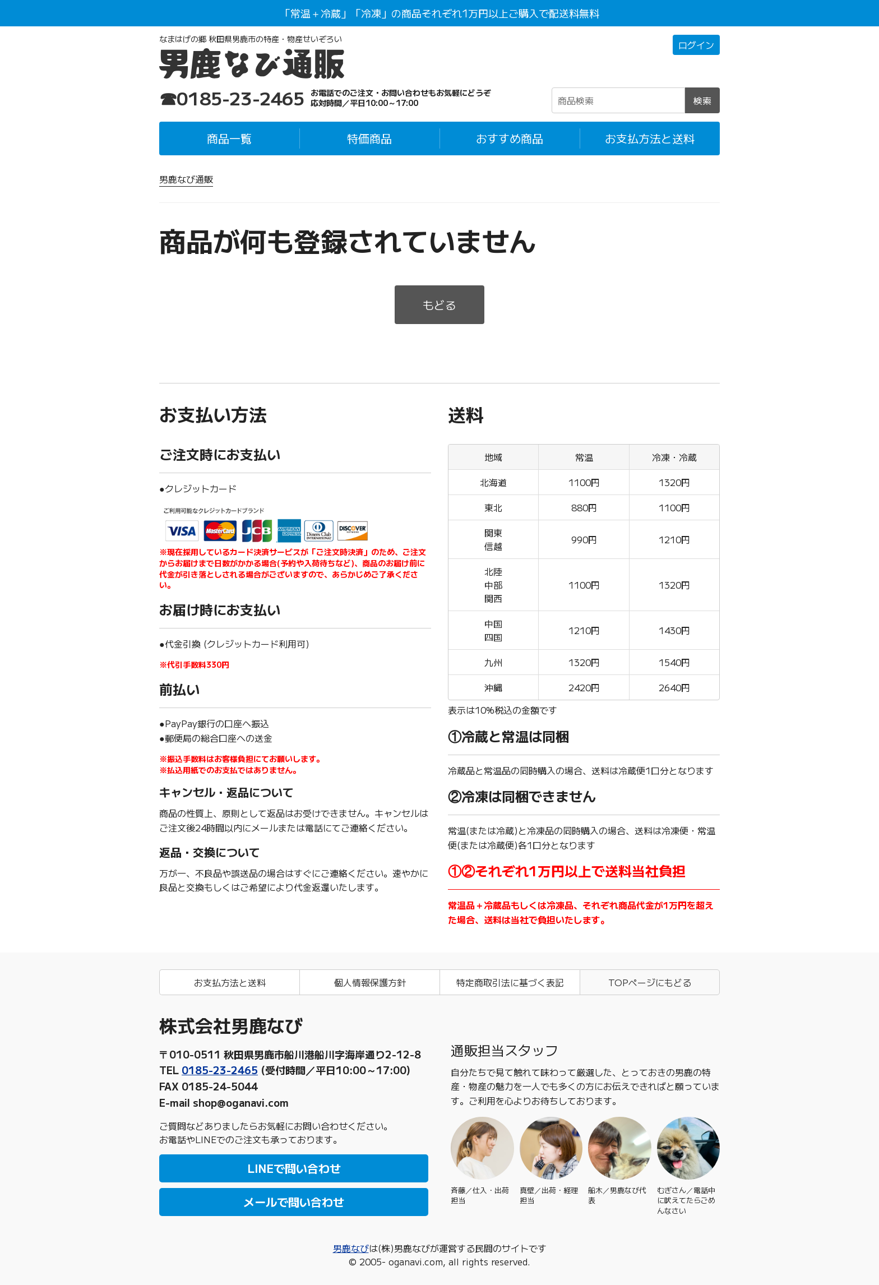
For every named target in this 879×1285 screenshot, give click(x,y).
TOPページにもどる (649, 982)
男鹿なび (351, 1248)
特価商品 (369, 138)
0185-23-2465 (220, 1069)
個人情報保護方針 (370, 982)
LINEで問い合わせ (294, 1168)
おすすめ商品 (509, 138)
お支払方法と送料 (650, 138)
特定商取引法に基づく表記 (510, 982)
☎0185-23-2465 (232, 97)
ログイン (696, 45)
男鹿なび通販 (186, 179)
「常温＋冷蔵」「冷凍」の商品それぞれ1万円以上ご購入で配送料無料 (439, 13)
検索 (702, 100)
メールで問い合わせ (293, 1202)
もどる (439, 305)
